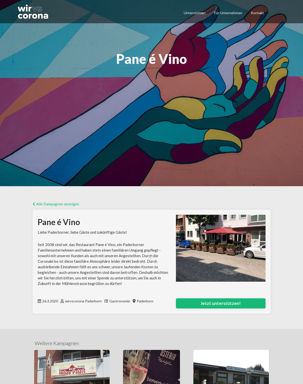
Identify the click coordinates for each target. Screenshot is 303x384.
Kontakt (257, 13)
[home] (35, 12)
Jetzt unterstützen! (220, 303)
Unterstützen (195, 13)
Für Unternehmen (228, 13)
